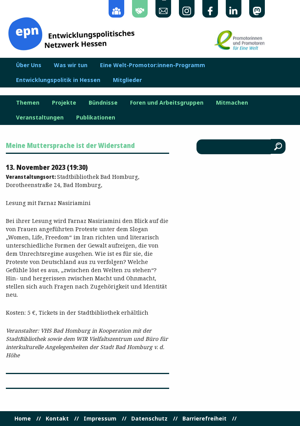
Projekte (64, 102)
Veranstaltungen (40, 117)
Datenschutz (149, 418)
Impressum (100, 418)
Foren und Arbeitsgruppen (167, 102)
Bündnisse (103, 102)
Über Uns (28, 65)
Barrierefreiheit (204, 418)
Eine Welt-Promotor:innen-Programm (152, 65)
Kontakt (57, 418)
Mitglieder (127, 80)
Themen (27, 102)
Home (22, 418)
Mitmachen (232, 102)
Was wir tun (71, 65)
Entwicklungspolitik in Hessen (58, 80)
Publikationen (95, 117)
